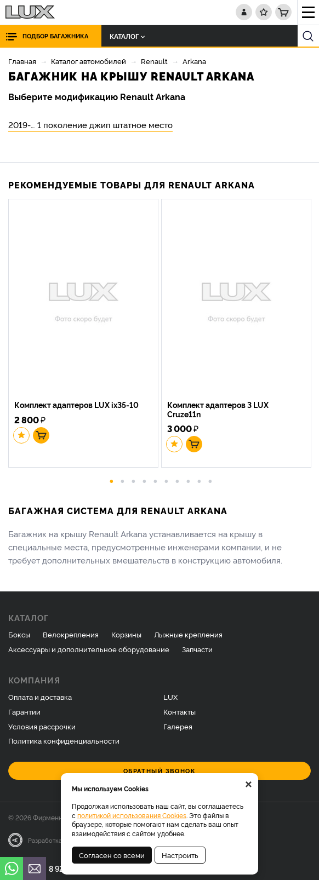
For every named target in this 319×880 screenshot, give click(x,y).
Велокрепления (71, 634)
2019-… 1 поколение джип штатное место (90, 124)
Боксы (19, 634)
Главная (22, 61)
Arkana (194, 61)
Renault (154, 61)
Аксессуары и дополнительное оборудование (88, 649)
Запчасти (197, 649)
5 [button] (155, 480)
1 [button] (111, 480)
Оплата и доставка (40, 696)
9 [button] (199, 480)
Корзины (126, 634)
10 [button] (210, 480)
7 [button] (177, 480)
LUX (170, 696)
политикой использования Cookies (131, 815)
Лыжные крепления (188, 634)
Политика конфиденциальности (63, 740)
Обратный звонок (159, 771)
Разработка (45, 840)
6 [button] (166, 480)
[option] (84, 334)
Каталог (127, 36)
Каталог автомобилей (88, 61)
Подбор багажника (55, 36)
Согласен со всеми (112, 855)
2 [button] (122, 480)
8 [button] (188, 480)
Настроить (180, 855)
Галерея (177, 726)
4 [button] (144, 480)
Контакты (179, 711)
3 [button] (133, 480)
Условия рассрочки (42, 726)
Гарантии (24, 711)
